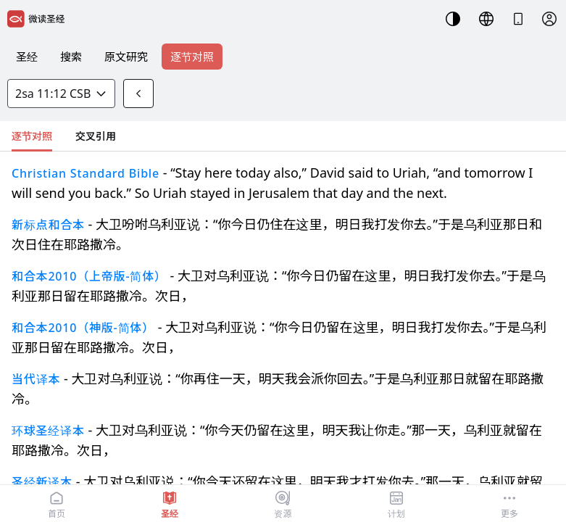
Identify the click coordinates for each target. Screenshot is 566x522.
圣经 (27, 56)
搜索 (71, 56)
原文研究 (126, 56)
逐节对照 (192, 56)
